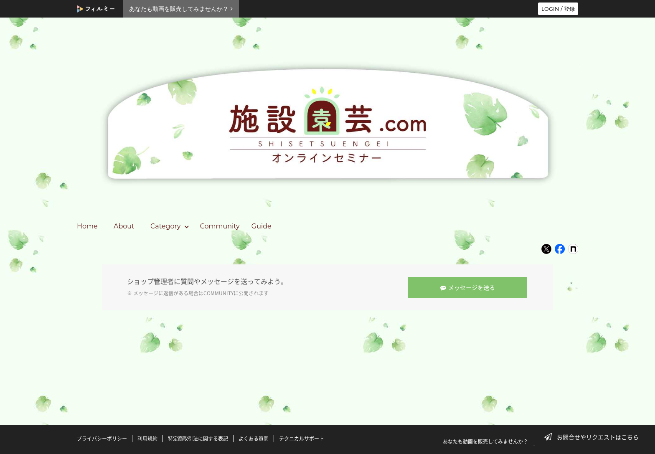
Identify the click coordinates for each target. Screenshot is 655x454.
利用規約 (147, 438)
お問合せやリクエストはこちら (594, 437)
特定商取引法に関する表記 (198, 438)
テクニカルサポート (301, 438)
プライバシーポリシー (102, 438)
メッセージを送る (468, 287)
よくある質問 (254, 438)
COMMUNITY (218, 293)
